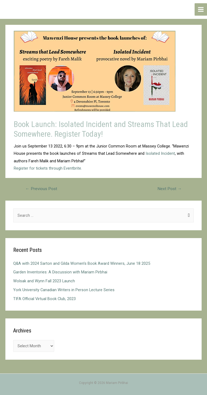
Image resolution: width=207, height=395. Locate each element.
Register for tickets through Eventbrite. (48, 168)
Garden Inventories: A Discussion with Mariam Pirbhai (60, 272)
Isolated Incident (160, 153)
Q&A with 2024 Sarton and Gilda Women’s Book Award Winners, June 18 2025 (81, 263)
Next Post (169, 188)
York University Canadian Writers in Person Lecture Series (64, 289)
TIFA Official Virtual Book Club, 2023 (44, 298)
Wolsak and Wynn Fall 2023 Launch (44, 281)
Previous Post (41, 188)
